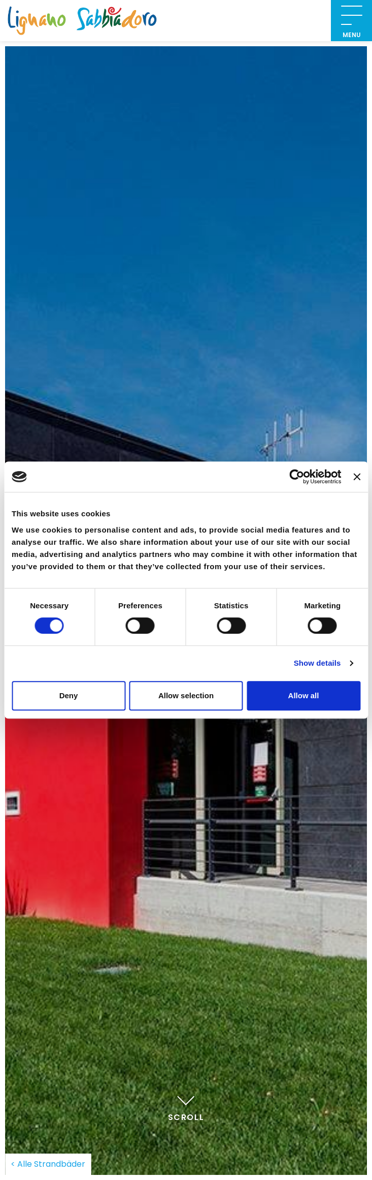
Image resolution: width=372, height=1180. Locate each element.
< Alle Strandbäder (48, 1164)
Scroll (186, 1107)
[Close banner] (356, 476)
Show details (317, 663)
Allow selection (186, 695)
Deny (68, 695)
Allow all (303, 695)
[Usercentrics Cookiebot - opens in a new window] (297, 476)
